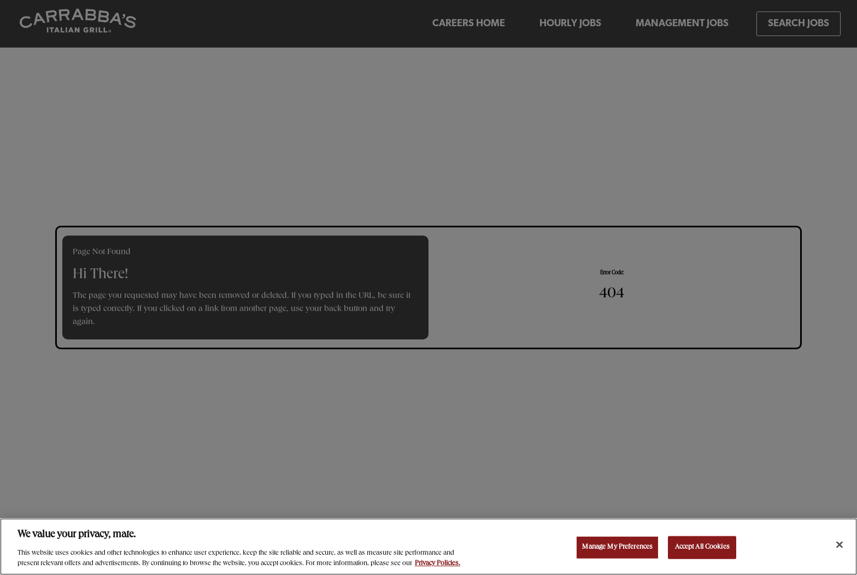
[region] (428, 546)
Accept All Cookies (702, 547)
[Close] (839, 545)
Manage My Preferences (617, 547)
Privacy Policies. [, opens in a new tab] (437, 563)
